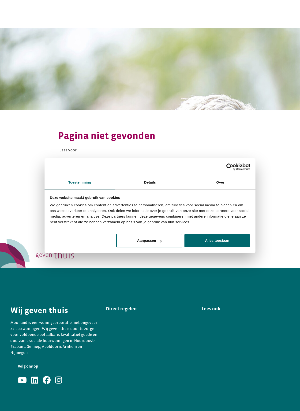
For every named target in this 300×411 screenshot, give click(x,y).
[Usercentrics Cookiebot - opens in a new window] (229, 166)
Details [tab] (150, 182)
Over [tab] (220, 182)
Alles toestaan (217, 240)
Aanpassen (149, 240)
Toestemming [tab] (79, 182)
